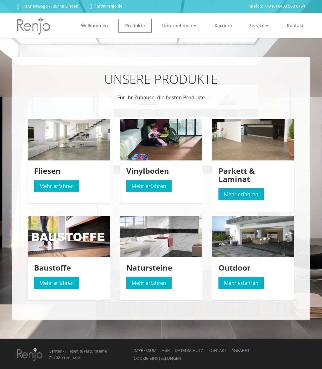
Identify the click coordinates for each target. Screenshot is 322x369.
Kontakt (295, 25)
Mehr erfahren (57, 186)
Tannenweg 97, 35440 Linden (48, 6)
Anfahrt (240, 350)
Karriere (223, 25)
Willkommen (94, 25)
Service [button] (256, 25)
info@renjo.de (106, 6)
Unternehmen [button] (177, 25)
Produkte (135, 25)
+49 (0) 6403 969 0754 (284, 6)
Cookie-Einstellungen (157, 358)
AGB (166, 350)
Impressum (145, 350)
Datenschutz (189, 350)
